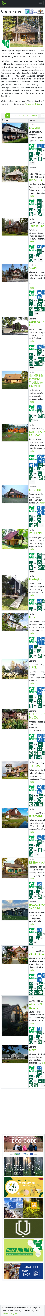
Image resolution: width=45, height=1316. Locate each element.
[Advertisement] (22, 1115)
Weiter (34, 116)
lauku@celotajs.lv (9, 1313)
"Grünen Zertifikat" (33, 104)
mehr (42, 140)
